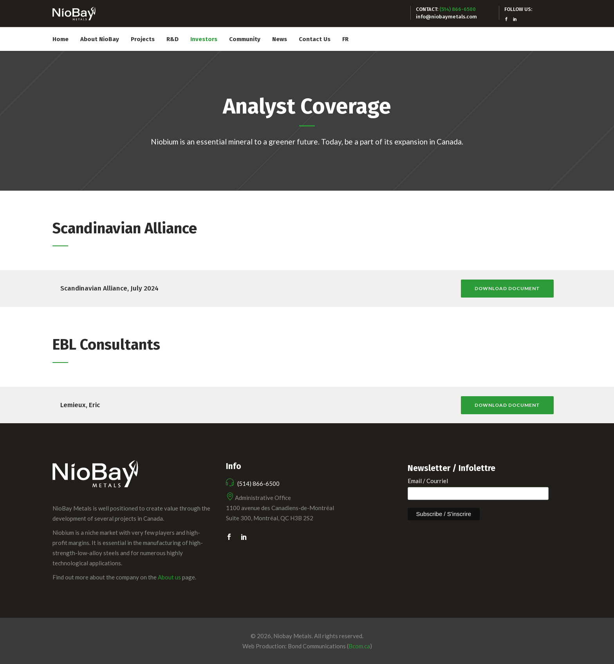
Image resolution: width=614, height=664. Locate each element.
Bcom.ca (359, 646)
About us (169, 577)
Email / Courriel (428, 480)
